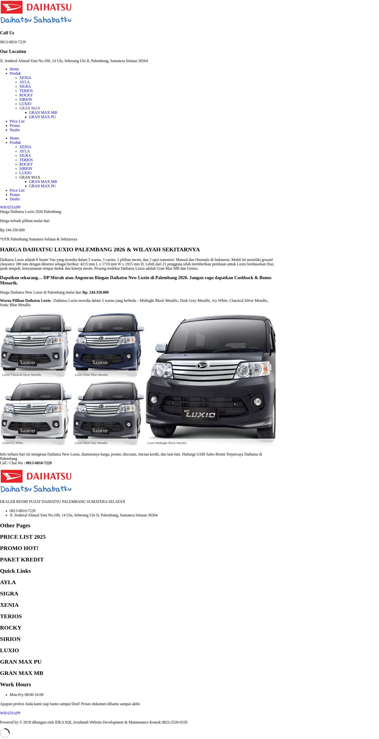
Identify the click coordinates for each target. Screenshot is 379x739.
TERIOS (26, 91)
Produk (15, 73)
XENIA (25, 78)
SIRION (25, 99)
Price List (17, 121)
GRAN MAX (29, 108)
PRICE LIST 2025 (23, 537)
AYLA (24, 82)
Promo (15, 125)
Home (14, 69)
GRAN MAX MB (43, 112)
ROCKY (26, 95)
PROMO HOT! (19, 548)
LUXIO (25, 104)
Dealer (15, 130)
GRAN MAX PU (42, 117)
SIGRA (25, 86)
